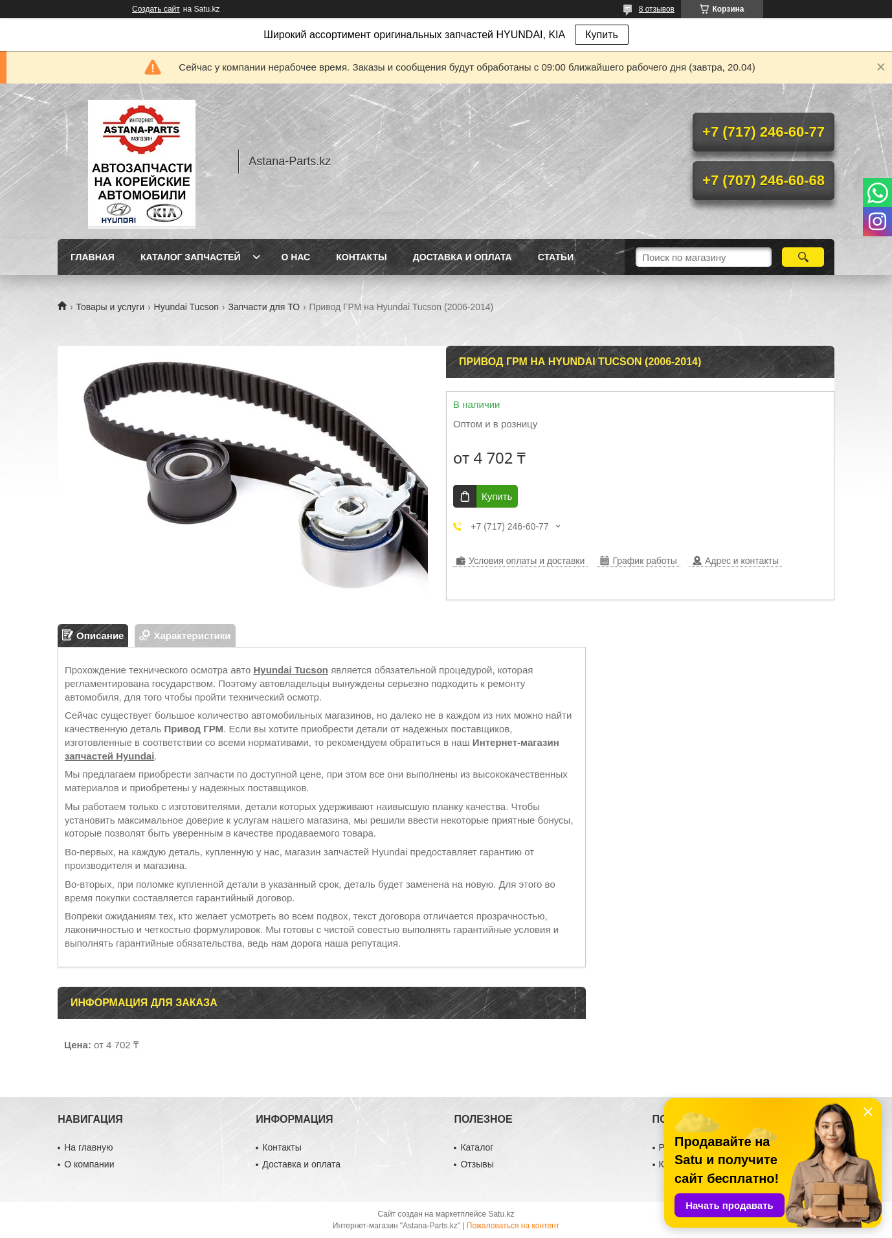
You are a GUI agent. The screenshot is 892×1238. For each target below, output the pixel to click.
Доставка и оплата (462, 257)
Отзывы (476, 1164)
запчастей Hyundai (109, 755)
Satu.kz (501, 1214)
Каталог (476, 1147)
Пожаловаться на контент (513, 1225)
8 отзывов (657, 9)
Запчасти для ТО (264, 307)
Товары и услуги (110, 307)
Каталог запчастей (190, 257)
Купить (601, 34)
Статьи (556, 257)
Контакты (361, 257)
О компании (89, 1164)
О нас (295, 257)
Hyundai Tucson (186, 307)
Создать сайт (156, 9)
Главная (93, 257)
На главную (88, 1147)
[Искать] (803, 257)
